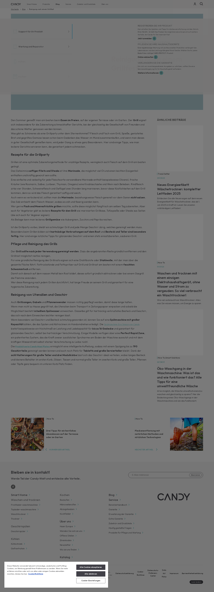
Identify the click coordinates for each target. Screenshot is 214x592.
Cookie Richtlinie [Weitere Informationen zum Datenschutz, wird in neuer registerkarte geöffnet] (35, 574)
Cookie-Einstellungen (90, 580)
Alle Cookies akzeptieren (91, 567)
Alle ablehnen (91, 574)
